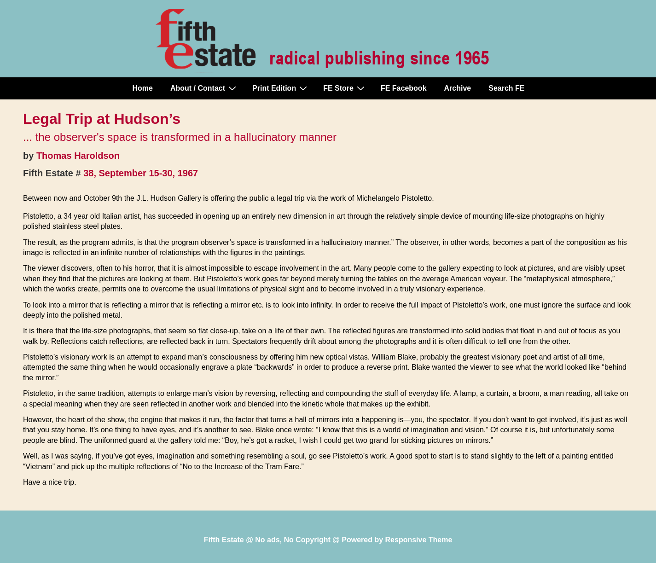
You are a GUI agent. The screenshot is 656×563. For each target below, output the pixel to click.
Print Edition (280, 87)
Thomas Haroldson (78, 156)
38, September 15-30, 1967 (140, 173)
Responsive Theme (419, 540)
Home (143, 88)
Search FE (506, 88)
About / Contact (204, 87)
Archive (457, 88)
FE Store (345, 87)
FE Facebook (404, 88)
